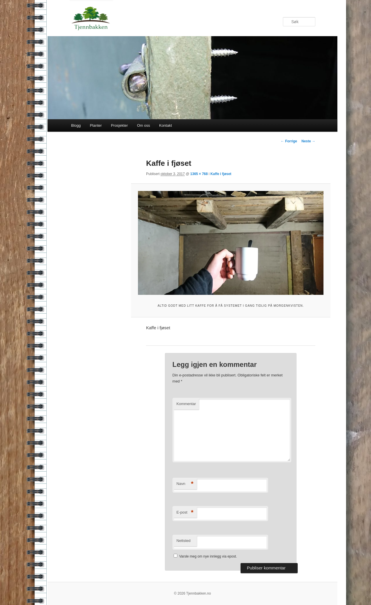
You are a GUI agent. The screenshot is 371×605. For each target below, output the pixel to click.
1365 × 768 (199, 174)
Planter (96, 125)
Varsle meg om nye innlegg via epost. (208, 556)
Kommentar (186, 404)
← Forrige (289, 141)
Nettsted (183, 540)
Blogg (76, 125)
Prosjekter (119, 125)
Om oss (143, 125)
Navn (185, 484)
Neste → (308, 141)
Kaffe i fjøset (220, 174)
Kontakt (165, 125)
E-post (185, 512)
